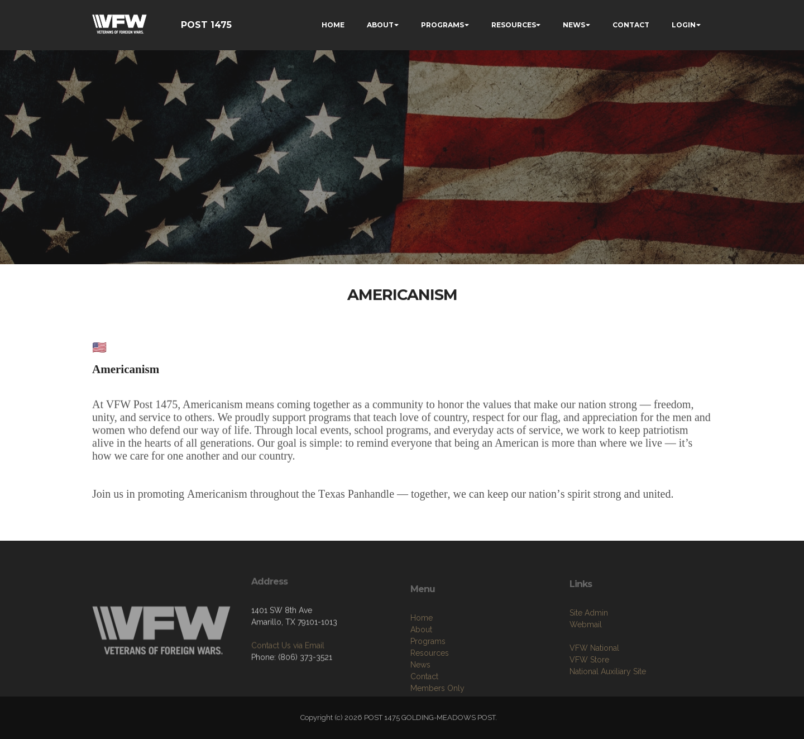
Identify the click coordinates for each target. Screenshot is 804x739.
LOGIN (684, 25)
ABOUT (380, 25)
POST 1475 (206, 25)
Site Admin (589, 639)
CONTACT (630, 25)
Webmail (586, 651)
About (421, 663)
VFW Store (589, 686)
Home (421, 651)
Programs (428, 674)
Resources (429, 686)
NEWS (574, 25)
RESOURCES (513, 25)
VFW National (594, 674)
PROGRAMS (442, 25)
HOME (333, 25)
